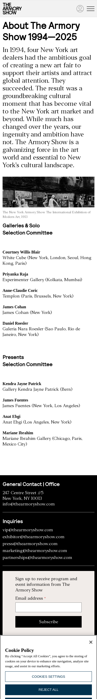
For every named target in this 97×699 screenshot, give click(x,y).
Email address (29, 598)
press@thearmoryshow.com (30, 543)
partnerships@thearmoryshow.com (37, 557)
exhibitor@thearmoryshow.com (33, 536)
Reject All (49, 693)
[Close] (90, 645)
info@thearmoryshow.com (29, 504)
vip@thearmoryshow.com (28, 530)
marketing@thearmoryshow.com (35, 550)
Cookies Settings (48, 680)
